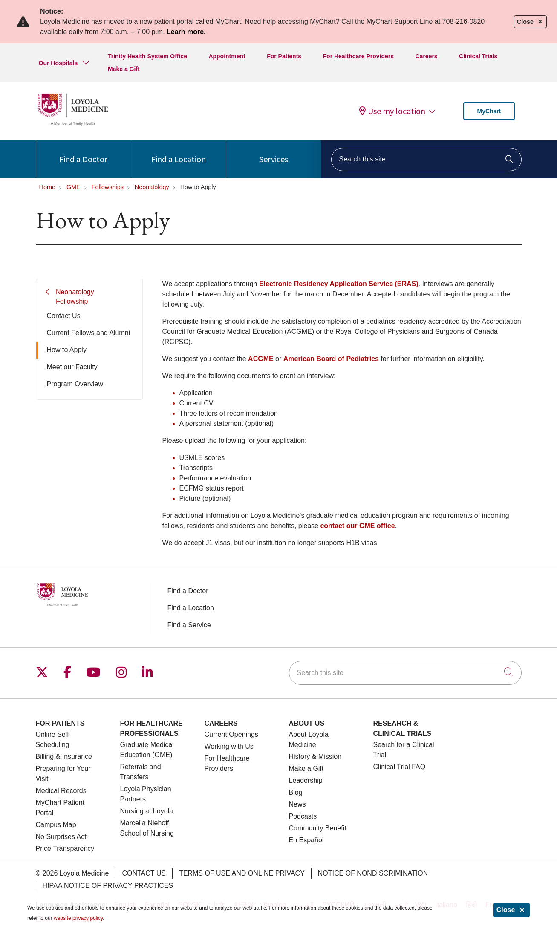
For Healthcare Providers (358, 56)
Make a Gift (124, 69)
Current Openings (231, 734)
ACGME (261, 358)
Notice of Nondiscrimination (373, 873)
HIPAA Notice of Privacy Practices (108, 885)
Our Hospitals (58, 63)
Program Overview (75, 384)
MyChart (489, 111)
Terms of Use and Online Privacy (242, 873)
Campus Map (56, 824)
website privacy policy (78, 918)
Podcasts (303, 816)
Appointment (226, 56)
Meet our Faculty (72, 366)
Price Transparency (65, 848)
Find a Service (189, 625)
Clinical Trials (478, 56)
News (297, 804)
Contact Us (64, 315)
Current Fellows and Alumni (88, 332)
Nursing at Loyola (146, 811)
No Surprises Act (61, 836)
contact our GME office (357, 525)
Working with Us (229, 746)
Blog (296, 792)
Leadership (306, 780)
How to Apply (67, 349)
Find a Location (178, 152)
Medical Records (61, 790)
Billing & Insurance (64, 756)
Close (511, 909)
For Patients (284, 56)
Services (273, 152)
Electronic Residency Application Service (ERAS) (338, 283)
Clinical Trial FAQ (399, 766)
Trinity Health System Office (147, 56)
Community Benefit (317, 828)
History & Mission (315, 756)
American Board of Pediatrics (331, 358)
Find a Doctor (83, 152)
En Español (306, 840)
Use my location (392, 111)
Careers (427, 56)
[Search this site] (426, 159)
